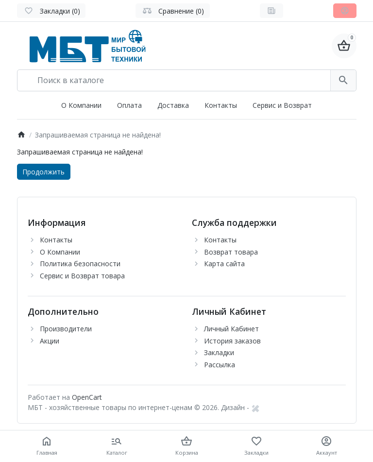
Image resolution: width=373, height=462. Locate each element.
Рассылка (219, 364)
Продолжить (43, 171)
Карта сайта (224, 263)
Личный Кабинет (231, 328)
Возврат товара (231, 252)
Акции (49, 340)
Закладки (219, 352)
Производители (66, 328)
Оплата (129, 105)
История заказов (232, 340)
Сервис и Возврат (282, 105)
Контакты (220, 105)
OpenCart (87, 397)
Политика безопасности (80, 263)
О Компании (81, 105)
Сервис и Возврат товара (82, 275)
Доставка (173, 105)
